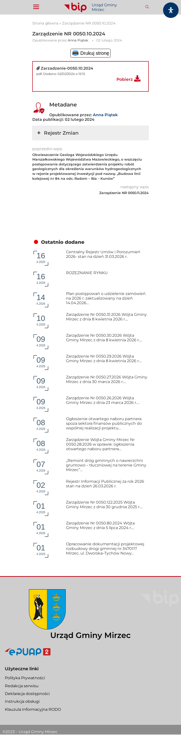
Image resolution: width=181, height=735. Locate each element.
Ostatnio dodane (62, 242)
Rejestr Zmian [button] (57, 133)
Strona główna (45, 23)
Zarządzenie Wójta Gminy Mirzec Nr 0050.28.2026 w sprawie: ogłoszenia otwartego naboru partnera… (100, 444)
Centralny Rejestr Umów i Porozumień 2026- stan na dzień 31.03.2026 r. (103, 254)
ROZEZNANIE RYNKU (87, 272)
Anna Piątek (78, 40)
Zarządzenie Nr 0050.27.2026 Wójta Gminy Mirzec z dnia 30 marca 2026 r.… (106, 379)
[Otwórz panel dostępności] (171, 10)
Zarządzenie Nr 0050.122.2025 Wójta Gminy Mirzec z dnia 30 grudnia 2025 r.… (104, 504)
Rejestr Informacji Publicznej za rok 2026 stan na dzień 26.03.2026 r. (105, 483)
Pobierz (124, 79)
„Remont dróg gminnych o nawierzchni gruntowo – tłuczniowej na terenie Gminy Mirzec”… (106, 465)
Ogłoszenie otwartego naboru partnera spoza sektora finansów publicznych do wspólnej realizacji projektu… (104, 423)
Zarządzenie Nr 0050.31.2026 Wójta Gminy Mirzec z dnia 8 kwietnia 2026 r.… (106, 316)
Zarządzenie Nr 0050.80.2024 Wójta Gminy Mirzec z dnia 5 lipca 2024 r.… (100, 525)
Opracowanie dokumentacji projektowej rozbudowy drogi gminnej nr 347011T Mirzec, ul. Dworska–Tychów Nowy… (105, 548)
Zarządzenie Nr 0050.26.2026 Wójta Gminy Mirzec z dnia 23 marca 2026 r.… (102, 400)
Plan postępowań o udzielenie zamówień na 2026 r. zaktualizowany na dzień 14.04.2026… (106, 298)
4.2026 (40, 257)
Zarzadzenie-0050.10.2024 (67, 68)
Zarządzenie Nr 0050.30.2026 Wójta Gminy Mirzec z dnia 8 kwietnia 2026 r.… (104, 337)
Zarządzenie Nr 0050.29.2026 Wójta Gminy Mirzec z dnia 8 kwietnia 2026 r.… (104, 358)
